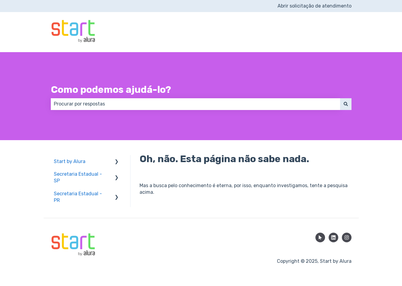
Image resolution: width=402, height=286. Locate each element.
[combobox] (195, 104)
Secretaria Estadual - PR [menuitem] (78, 197)
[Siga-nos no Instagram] (346, 237)
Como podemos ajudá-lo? (111, 89)
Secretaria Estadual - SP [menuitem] (78, 177)
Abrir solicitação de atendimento (314, 6)
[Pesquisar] (345, 104)
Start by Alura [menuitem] (69, 161)
